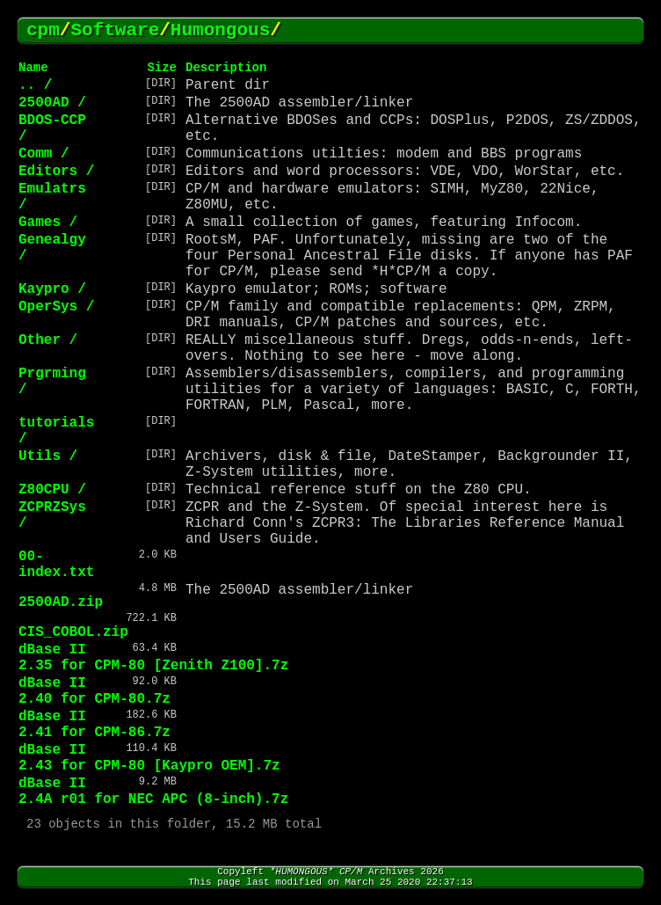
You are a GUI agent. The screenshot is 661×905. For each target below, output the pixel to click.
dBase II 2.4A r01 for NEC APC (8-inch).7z (153, 791)
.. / (35, 85)
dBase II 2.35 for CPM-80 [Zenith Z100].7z (153, 658)
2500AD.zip (60, 602)
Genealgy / (52, 248)
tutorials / (56, 431)
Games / (47, 222)
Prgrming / (52, 382)
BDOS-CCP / (52, 128)
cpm (43, 30)
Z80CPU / (52, 490)
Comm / (43, 154)
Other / (47, 340)
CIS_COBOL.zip (73, 632)
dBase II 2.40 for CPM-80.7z (94, 691)
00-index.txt (56, 564)
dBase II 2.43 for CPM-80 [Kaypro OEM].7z (149, 758)
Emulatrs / (52, 197)
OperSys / (56, 307)
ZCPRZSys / (52, 515)
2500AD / (52, 103)
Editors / (56, 171)
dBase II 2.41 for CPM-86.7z (94, 725)
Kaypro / (52, 289)
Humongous (220, 30)
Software (114, 30)
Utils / (47, 456)
